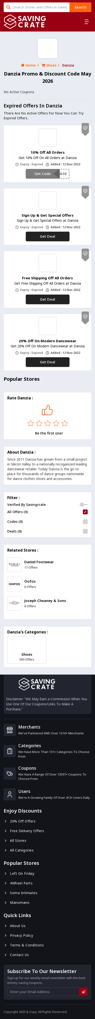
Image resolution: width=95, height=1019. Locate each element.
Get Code (43, 173)
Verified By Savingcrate (26, 504)
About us (15, 925)
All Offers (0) (17, 512)
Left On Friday (19, 873)
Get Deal (47, 236)
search (80, 7)
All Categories (19, 850)
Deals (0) (14, 531)
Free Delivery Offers (24, 831)
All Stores (15, 840)
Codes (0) (15, 521)
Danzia (68, 65)
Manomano (16, 902)
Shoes (49, 65)
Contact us (16, 954)
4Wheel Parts (18, 883)
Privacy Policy (18, 935)
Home (28, 65)
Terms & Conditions (24, 945)
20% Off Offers (19, 821)
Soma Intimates (20, 892)
